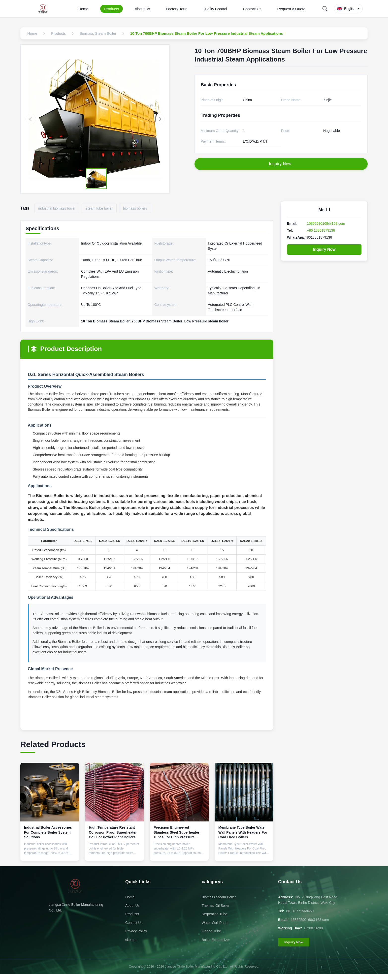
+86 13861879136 (321, 230)
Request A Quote (291, 9)
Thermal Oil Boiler (215, 906)
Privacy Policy (136, 931)
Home (83, 9)
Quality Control (214, 9)
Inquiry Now (324, 249)
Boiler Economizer (216, 940)
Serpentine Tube (214, 914)
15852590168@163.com (326, 223)
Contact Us (252, 9)
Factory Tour (176, 9)
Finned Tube (211, 931)
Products (111, 9)
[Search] (325, 9)
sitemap (131, 940)
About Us (142, 9)
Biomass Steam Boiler (219, 897)
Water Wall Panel (215, 923)
